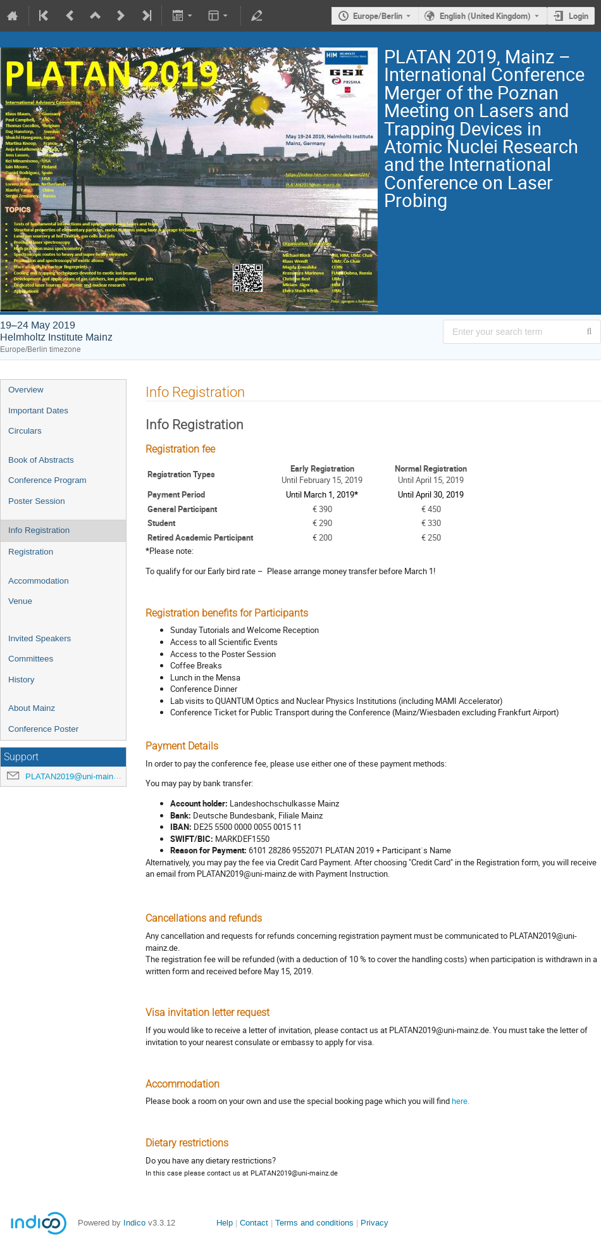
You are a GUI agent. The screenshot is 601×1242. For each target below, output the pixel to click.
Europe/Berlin (377, 16)
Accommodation (38, 581)
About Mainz (31, 708)
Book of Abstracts (41, 460)
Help (224, 1222)
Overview (26, 389)
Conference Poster (43, 729)
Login (578, 16)
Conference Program (47, 480)
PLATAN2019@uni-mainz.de (77, 776)
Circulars (25, 431)
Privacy (374, 1222)
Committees (30, 658)
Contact (254, 1222)
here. (460, 1101)
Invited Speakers (39, 638)
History (21, 679)
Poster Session (36, 501)
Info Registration (39, 530)
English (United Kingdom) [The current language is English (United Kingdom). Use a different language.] (485, 16)
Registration (30, 551)
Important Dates (38, 410)
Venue (20, 601)
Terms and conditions (314, 1222)
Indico (134, 1222)
